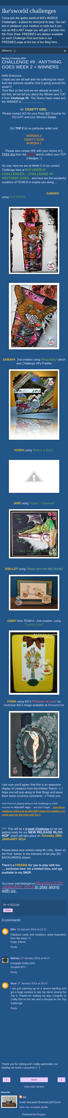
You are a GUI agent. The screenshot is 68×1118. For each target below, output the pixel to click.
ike (24, 1097)
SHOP (27, 872)
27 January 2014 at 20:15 (32, 983)
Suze (14, 983)
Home (34, 1079)
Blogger (40, 1114)
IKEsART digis (22, 807)
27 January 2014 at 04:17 (35, 958)
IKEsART (18, 117)
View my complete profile (33, 1107)
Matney (15, 958)
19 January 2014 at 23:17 (32, 929)
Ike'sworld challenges (29, 10)
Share (8, 910)
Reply (14, 946)
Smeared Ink (56, 705)
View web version (34, 1086)
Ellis (13, 929)
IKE (24, 113)
